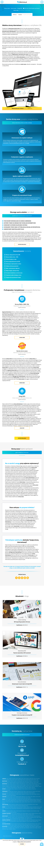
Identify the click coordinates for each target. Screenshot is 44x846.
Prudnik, (23, 788)
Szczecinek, (23, 823)
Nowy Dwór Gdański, (9, 797)
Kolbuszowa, (7, 792)
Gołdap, (7, 814)
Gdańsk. (29, 797)
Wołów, (7, 827)
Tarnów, (34, 782)
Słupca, (11, 818)
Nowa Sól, (3, 812)
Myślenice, (8, 782)
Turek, (26, 817)
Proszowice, (4, 782)
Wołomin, (17, 783)
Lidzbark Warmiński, (15, 814)
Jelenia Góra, (4, 829)
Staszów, (9, 804)
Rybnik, (29, 801)
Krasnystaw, (38, 778)
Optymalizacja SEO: (22, 651)
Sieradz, (9, 807)
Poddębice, (25, 807)
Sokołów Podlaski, (29, 785)
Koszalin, (34, 825)
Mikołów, (37, 799)
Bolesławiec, (28, 827)
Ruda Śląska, (39, 800)
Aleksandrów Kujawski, (34, 820)
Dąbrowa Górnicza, (14, 800)
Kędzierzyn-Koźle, (5, 790)
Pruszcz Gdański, (18, 797)
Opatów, (36, 804)
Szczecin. (37, 825)
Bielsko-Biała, (27, 799)
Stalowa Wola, (26, 792)
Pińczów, (24, 804)
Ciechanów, (11, 786)
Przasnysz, (4, 786)
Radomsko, (12, 807)
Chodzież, (13, 817)
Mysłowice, (4, 801)
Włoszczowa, (4, 805)
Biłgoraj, (20, 778)
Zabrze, (10, 801)
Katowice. (3, 803)
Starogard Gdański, (18, 796)
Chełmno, (17, 821)
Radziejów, (24, 821)
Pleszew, (28, 817)
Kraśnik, (7, 778)
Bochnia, (24, 782)
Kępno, (20, 818)
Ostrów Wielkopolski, (37, 816)
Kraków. (37, 782)
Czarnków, (22, 818)
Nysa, (35, 788)
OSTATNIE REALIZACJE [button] (22, 244)
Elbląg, (30, 814)
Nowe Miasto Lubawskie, (22, 814)
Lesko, (10, 792)
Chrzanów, (15, 781)
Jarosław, (33, 791)
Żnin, (18, 820)
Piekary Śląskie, (16, 801)
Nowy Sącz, (31, 782)
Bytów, (39, 796)
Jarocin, (35, 817)
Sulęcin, (15, 810)
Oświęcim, (9, 781)
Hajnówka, (6, 795)
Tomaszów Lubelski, (15, 778)
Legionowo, (15, 786)
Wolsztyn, (3, 818)
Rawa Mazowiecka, (20, 808)
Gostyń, (24, 816)
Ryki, (32, 778)
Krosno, (22, 791)
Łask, (41, 807)
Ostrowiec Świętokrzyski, (22, 805)
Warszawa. (33, 787)
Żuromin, (27, 783)
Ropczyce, (30, 791)
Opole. (9, 790)
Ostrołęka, (7, 786)
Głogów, (36, 827)
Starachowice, (15, 805)
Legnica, (7, 829)
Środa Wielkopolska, (15, 818)
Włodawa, (7, 779)
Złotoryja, (39, 827)
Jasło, (36, 791)
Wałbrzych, (11, 829)
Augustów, (23, 794)
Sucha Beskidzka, (19, 781)
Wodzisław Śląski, (14, 799)
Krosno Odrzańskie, (34, 810)
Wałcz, (26, 823)
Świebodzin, (29, 810)
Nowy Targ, (24, 781)
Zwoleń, (40, 786)
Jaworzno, (9, 800)
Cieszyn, (24, 799)
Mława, (18, 786)
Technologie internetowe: (22, 713)
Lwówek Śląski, (27, 826)
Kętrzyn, (15, 813)
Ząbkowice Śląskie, (38, 826)
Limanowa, (34, 781)
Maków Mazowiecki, (21, 787)
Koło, (30, 816)
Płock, (28, 787)
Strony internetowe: (22, 682)
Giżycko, (30, 813)
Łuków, (22, 778)
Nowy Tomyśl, (18, 816)
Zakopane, (27, 782)
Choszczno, (12, 823)
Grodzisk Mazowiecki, (13, 785)
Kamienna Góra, (32, 827)
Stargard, (27, 825)
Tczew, (14, 796)
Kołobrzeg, (24, 825)
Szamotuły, (9, 816)
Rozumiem (22, 844)
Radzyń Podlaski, (20, 779)
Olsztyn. (33, 814)
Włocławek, (34, 821)
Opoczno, (31, 807)
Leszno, (16, 817)
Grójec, (8, 783)
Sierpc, (3, 787)
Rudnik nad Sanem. (9, 836)
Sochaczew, (9, 787)
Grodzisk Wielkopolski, (21, 817)
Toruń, (37, 821)
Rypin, (10, 821)
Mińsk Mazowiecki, (23, 783)
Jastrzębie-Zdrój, (21, 800)
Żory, (18, 800)
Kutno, (6, 807)
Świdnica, (12, 826)
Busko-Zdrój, (21, 804)
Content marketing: (22, 620)
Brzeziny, (38, 807)
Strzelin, (13, 827)
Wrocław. (14, 829)
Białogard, (6, 825)
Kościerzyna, (4, 797)
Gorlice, (37, 781)
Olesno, (13, 788)
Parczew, (24, 779)
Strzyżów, (38, 791)
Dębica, (25, 791)
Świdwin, (15, 825)
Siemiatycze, (27, 794)
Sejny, (3, 795)
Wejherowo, (23, 796)
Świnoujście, (31, 825)
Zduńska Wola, (14, 808)
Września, (27, 816)
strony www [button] (22, 337)
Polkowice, (33, 826)
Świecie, (3, 821)
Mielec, (22, 792)
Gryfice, (3, 825)
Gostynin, (33, 785)
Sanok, (15, 792)
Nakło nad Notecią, (22, 820)
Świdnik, (16, 779)
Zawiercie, (6, 799)
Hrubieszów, (4, 779)
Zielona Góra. (15, 812)
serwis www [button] (22, 383)
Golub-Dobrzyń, (13, 821)
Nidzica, (40, 813)
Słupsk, (24, 797)
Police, (19, 825)
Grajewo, (20, 794)
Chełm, (35, 779)
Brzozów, (12, 792)
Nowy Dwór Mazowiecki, (6, 785)
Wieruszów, (21, 807)
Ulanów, (4, 836)
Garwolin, (11, 783)
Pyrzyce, (13, 825)
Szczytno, (12, 813)
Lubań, (31, 826)
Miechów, (11, 782)
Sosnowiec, (39, 801)
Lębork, (37, 796)
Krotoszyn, (4, 817)
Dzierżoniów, (19, 826)
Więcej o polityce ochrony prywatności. (24, 842)
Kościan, (21, 816)
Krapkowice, (16, 788)
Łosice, (6, 787)
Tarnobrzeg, (9, 791)
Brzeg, (33, 788)
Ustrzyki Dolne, (19, 792)
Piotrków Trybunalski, (37, 808)
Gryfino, (36, 823)
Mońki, (7, 794)
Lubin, (21, 827)
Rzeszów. (33, 792)
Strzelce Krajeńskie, (19, 810)
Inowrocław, (27, 820)
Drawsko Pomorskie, (17, 823)
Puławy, (30, 778)
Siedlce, (25, 787)
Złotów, (28, 818)
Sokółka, (17, 794)
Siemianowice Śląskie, (33, 800)
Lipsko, (30, 786)
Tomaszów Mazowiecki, (26, 808)
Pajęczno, (28, 807)
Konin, (25, 818)
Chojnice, (11, 796)
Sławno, (21, 825)
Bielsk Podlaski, (34, 794)
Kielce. (27, 805)
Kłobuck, (26, 801)
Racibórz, (34, 799)
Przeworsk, (15, 791)
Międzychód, (8, 818)
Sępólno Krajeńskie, (14, 820)
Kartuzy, (14, 797)
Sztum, (32, 796)
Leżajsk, (27, 791)
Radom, (30, 787)
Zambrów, (38, 794)
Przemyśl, (30, 792)
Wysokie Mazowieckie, (12, 794)
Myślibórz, (9, 825)
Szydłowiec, (37, 786)
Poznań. (30, 818)
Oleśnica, (9, 826)
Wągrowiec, (9, 817)
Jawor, (25, 827)
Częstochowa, (35, 801)
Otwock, (18, 785)
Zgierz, (15, 807)
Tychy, (6, 800)
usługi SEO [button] (22, 428)
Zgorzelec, (22, 826)
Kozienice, (27, 786)
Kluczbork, (20, 788)
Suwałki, (11, 795)
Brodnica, (21, 821)
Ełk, (28, 814)
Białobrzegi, (37, 785)
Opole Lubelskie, (26, 778)
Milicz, (19, 827)
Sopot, (22, 797)
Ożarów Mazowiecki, (34, 783)
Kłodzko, (15, 826)
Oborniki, (40, 817)
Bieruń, (40, 799)
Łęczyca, (17, 807)
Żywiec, (20, 801)
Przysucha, (33, 786)
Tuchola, (27, 821)
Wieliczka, (21, 782)
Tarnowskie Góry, (19, 799)
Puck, (26, 796)
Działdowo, (33, 813)
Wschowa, (7, 810)
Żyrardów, (21, 785)
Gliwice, (31, 801)
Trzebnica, (3, 827)
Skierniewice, (7, 808)
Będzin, (10, 799)
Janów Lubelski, (12, 779)
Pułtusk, (20, 786)
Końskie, (33, 804)
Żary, (10, 810)
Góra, (23, 827)
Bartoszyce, (19, 813)
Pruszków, (39, 783)
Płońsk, (30, 783)
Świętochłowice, (26, 800)
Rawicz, (14, 816)
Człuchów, (8, 796)
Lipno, (30, 820)
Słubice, (12, 810)
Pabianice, (32, 808)
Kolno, (31, 794)
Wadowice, (31, 781)
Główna (14, 15)
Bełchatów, (35, 807)
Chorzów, (7, 801)
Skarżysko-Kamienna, (10, 805)
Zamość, (32, 779)
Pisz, (21, 813)
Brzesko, (27, 781)
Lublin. (37, 779)
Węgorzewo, (4, 814)
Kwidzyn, (29, 796)
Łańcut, (3, 792)
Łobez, (28, 823)
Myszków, (31, 799)
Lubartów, (10, 778)
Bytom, (13, 801)
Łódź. (3, 809)
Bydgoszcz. (4, 822)
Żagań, (38, 810)
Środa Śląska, (10, 827)
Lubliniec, (23, 801)
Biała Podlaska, (28, 779)
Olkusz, (12, 781)
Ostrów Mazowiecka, (14, 787)
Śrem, (7, 817)
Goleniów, (39, 823)
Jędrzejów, (17, 804)
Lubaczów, (19, 791)
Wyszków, (23, 786)
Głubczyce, (30, 788)
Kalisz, (38, 817)
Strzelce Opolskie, (9, 788)
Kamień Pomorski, (32, 823)
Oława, (16, 827)
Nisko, (13, 791)
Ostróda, (24, 813)
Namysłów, (26, 788)
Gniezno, (32, 816)
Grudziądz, (30, 821)
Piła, (12, 816)
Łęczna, (35, 778)
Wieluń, (3, 808)
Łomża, (9, 795)
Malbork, (34, 796)
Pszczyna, (3, 800)
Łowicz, (10, 808)
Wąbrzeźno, (7, 821)
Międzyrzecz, (25, 810)
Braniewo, (36, 813)
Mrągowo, (27, 813)
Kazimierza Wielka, (29, 804)
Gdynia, (27, 797)
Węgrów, (24, 785)
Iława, (27, 814)
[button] (16, 578)
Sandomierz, (13, 804)
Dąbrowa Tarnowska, (16, 782)
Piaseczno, (14, 783)
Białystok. (14, 795)
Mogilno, (39, 820)
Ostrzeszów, (32, 817)
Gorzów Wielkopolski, (9, 812)
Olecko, (10, 814)
